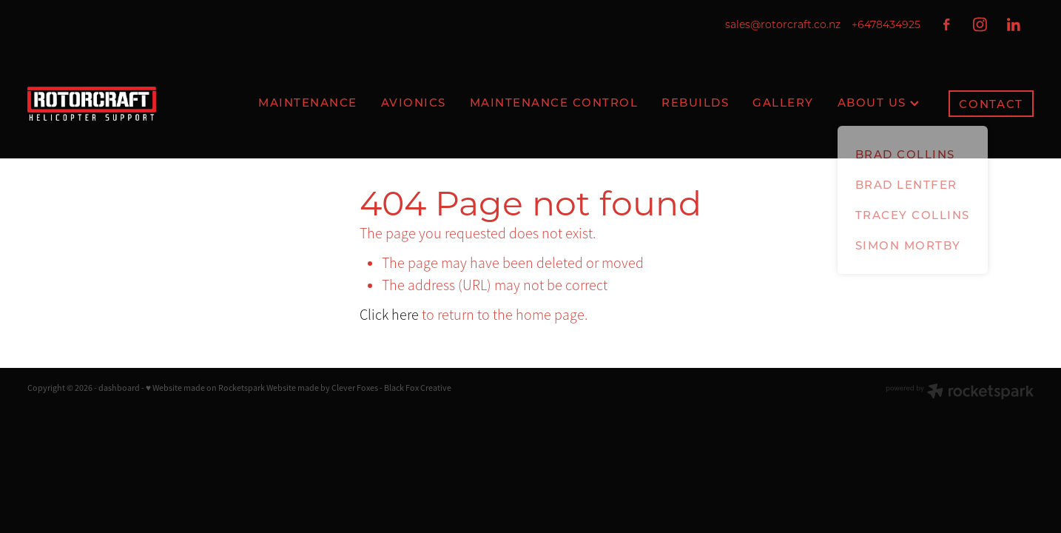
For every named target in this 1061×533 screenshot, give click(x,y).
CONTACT (991, 103)
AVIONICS (413, 102)
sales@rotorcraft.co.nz (783, 24)
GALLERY (783, 102)
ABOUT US (879, 102)
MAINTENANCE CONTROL (554, 102)
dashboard (119, 388)
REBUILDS (695, 102)
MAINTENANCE (307, 102)
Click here (389, 315)
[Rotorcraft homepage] (128, 104)
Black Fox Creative (417, 388)
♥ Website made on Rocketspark (205, 388)
